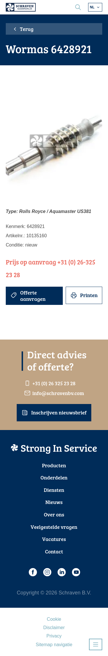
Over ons (54, 514)
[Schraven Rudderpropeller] (21, 7)
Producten (54, 465)
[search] (78, 7)
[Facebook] (32, 572)
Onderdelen (54, 477)
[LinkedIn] (61, 572)
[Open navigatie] (95, 644)
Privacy (53, 635)
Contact (54, 551)
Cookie (54, 619)
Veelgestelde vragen (54, 526)
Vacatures (54, 538)
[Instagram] (47, 572)
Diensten (54, 489)
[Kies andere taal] (95, 7)
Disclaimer (54, 627)
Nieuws (54, 502)
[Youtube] (76, 572)
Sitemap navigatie (54, 644)
